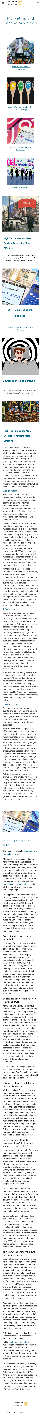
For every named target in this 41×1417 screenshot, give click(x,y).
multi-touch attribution (18, 1342)
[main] (20, 20)
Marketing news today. (20, 187)
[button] (2, 3)
